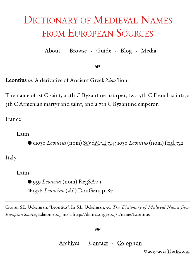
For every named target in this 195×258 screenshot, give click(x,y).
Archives (69, 244)
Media (148, 51)
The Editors (178, 251)
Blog (126, 51)
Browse (78, 51)
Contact (98, 244)
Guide (103, 51)
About (52, 51)
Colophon (129, 244)
